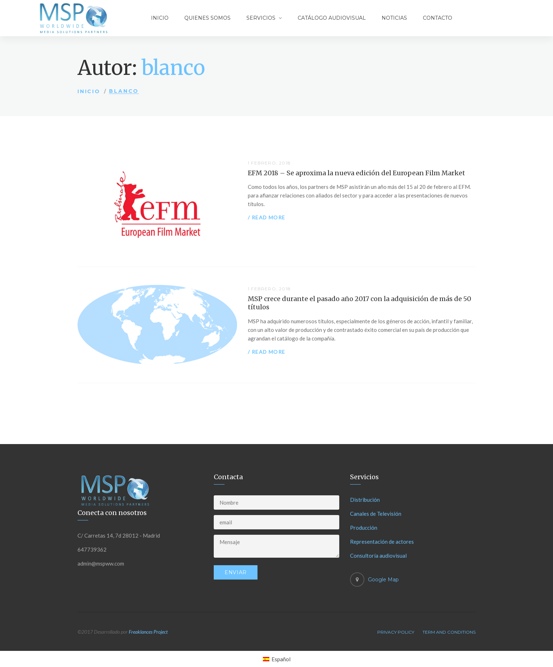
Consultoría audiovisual (378, 555)
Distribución (365, 499)
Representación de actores (382, 541)
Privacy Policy (395, 632)
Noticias (394, 18)
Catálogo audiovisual (332, 18)
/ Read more (266, 217)
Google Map (383, 579)
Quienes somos (207, 18)
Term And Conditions (449, 632)
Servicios (260, 18)
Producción (363, 527)
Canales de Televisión (375, 513)
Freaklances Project (148, 632)
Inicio (160, 18)
